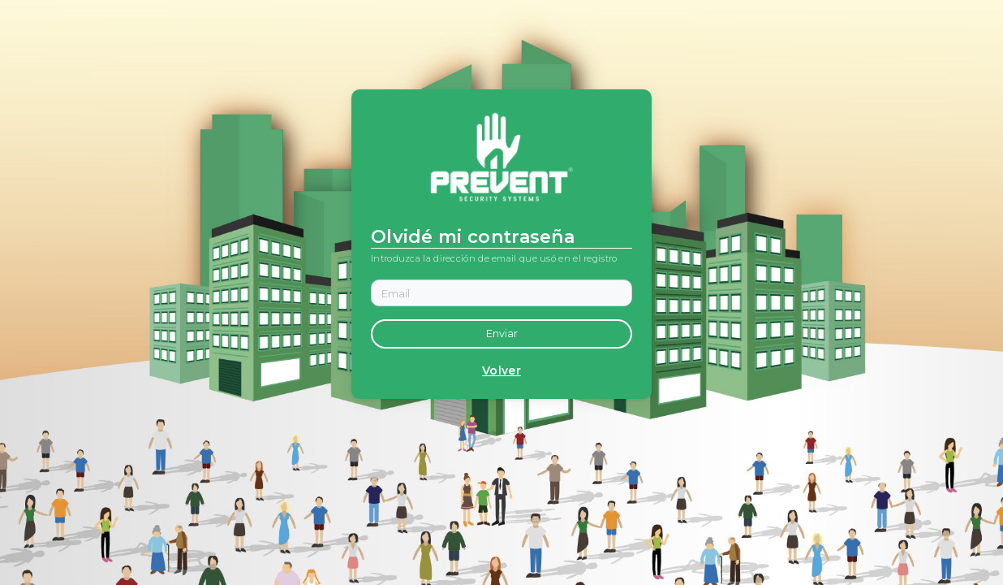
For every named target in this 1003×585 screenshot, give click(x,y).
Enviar (502, 333)
